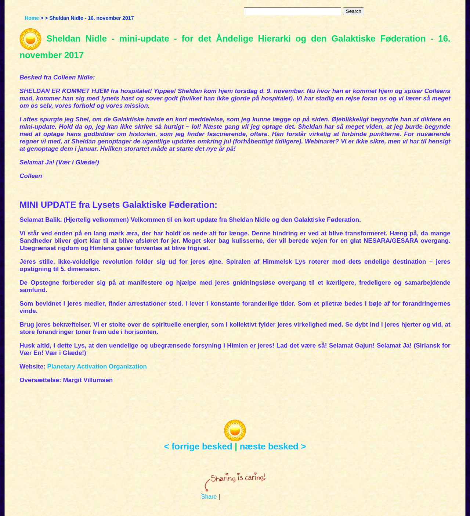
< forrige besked (198, 446)
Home (32, 18)
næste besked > (273, 446)
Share (209, 497)
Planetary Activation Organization (97, 366)
